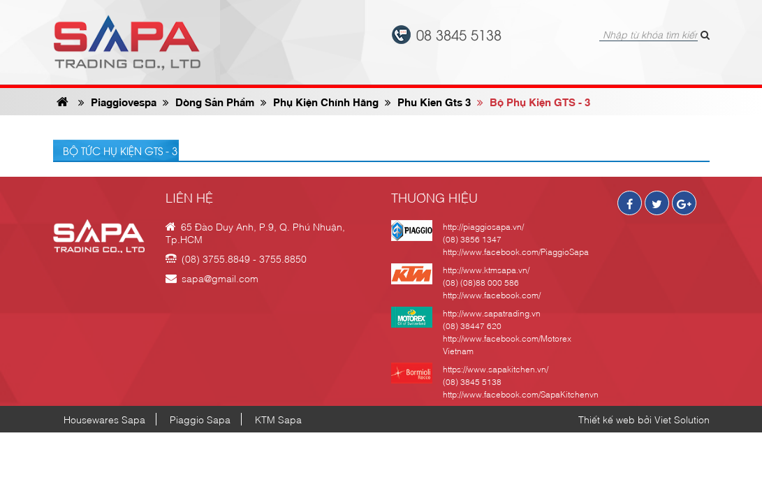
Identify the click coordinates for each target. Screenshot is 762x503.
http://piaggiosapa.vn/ (483, 226)
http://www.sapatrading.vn (492, 313)
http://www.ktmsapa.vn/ (486, 269)
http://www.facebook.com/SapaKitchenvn (521, 394)
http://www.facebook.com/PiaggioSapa (516, 251)
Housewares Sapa (104, 419)
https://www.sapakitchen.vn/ (495, 368)
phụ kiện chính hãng (320, 101)
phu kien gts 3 (428, 101)
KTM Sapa (278, 419)
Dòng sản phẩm (208, 101)
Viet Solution (682, 418)
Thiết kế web (606, 418)
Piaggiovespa (117, 101)
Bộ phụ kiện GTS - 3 (533, 101)
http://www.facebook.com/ (492, 294)
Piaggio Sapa (200, 419)
